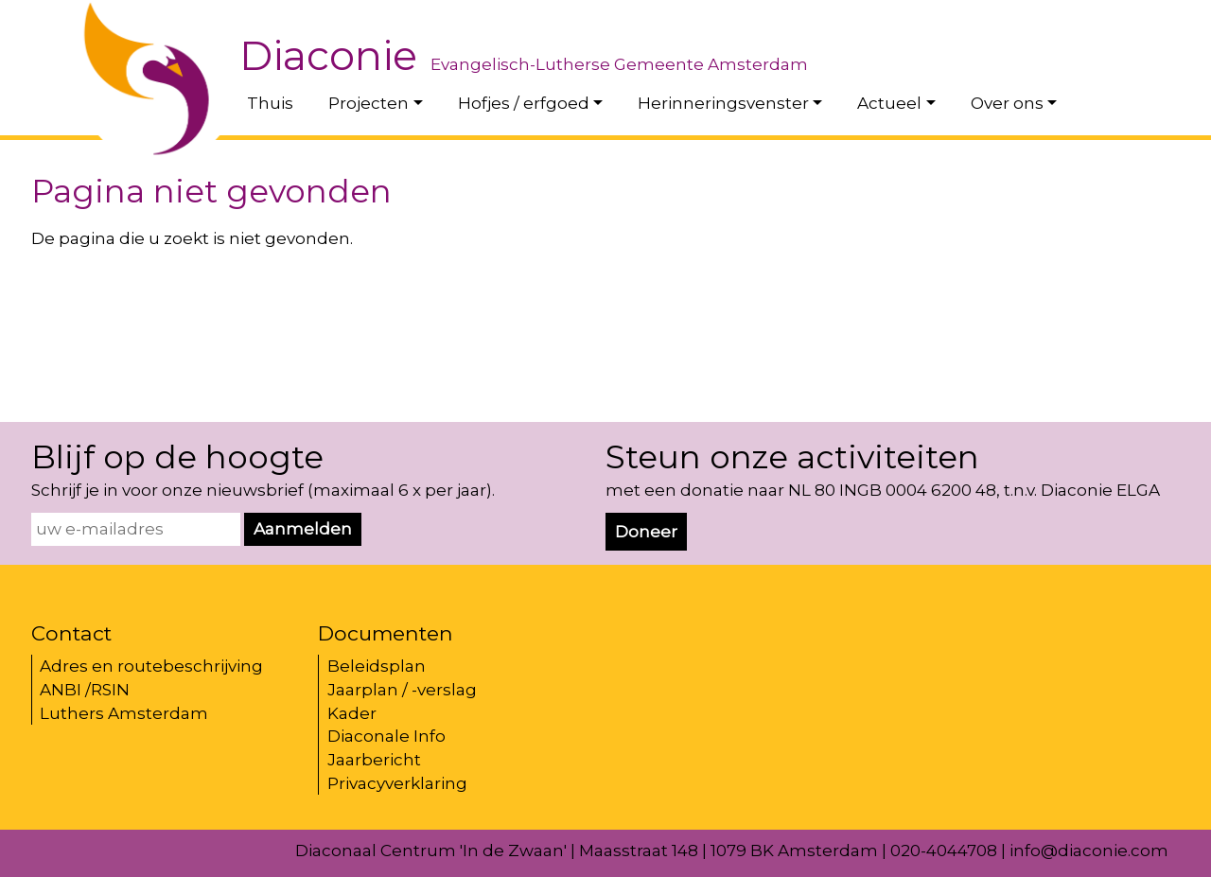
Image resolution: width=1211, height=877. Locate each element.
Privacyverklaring (397, 783)
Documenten (385, 633)
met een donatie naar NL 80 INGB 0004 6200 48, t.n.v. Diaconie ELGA (883, 490)
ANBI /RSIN (85, 689)
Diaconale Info (386, 736)
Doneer (646, 531)
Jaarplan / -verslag (402, 689)
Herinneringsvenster (723, 103)
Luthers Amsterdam (124, 713)
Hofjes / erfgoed (523, 103)
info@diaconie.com (1088, 850)
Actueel (889, 103)
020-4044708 (943, 850)
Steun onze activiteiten (792, 457)
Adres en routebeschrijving (151, 666)
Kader (352, 713)
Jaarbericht (374, 759)
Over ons (1007, 103)
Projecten (368, 103)
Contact (71, 633)
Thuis (270, 103)
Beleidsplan (376, 666)
